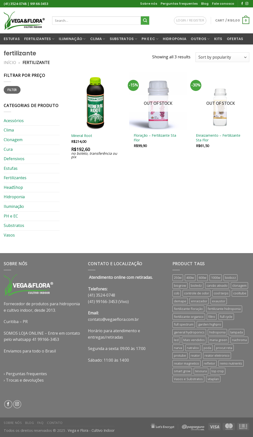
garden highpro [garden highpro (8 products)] (209, 324)
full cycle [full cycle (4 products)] (226, 316)
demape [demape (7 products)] (180, 301)
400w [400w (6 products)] (190, 277)
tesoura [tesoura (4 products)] (201, 371)
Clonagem (13, 139)
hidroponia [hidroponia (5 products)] (217, 332)
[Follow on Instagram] (246, 3)
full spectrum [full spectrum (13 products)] (183, 324)
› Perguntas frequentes (25, 373)
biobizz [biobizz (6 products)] (230, 277)
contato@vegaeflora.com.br (113, 319)
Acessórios (14, 120)
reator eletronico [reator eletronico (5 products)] (217, 355)
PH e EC (150, 38)
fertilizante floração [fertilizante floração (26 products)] (188, 308)
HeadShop (13, 187)
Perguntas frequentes (179, 3)
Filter (12, 90)
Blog (205, 3)
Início (10, 62)
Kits (218, 38)
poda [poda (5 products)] (207, 348)
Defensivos (14, 158)
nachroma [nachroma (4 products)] (239, 340)
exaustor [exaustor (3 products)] (218, 301)
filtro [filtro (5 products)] (211, 316)
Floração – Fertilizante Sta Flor (155, 137)
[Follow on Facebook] (242, 3)
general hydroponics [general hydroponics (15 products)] (189, 332)
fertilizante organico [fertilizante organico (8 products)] (189, 316)
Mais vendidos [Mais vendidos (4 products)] (194, 340)
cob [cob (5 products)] (176, 293)
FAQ (40, 423)
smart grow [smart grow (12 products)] (182, 371)
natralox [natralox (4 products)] (193, 348)
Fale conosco (223, 3)
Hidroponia (174, 38)
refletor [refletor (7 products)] (209, 363)
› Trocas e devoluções (24, 380)
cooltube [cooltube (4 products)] (239, 293)
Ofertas (235, 38)
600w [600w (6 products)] (202, 277)
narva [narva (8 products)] (178, 348)
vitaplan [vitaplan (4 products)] (213, 379)
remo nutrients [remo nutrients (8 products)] (231, 363)
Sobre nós (148, 3)
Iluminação (72, 38)
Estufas (12, 38)
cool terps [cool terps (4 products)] (221, 293)
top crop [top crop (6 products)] (217, 371)
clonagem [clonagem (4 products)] (239, 285)
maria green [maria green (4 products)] (218, 340)
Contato (55, 423)
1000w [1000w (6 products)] (215, 277)
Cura (8, 149)
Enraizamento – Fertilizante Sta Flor (218, 137)
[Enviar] (145, 20)
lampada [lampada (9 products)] (236, 332)
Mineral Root (81, 135)
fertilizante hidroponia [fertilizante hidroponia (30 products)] (224, 308)
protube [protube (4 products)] (180, 355)
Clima (97, 38)
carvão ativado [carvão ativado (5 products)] (217, 285)
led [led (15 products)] (176, 340)
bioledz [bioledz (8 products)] (196, 285)
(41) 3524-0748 (15, 4)
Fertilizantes (39, 38)
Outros (200, 38)
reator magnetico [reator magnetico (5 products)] (186, 363)
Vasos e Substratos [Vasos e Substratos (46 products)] (188, 379)
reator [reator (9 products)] (195, 355)
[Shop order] (222, 57)
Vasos (9, 235)
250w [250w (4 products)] (178, 277)
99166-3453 (39, 4)
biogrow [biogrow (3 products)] (180, 285)
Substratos (123, 38)
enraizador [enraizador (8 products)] (199, 301)
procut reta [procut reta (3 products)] (224, 348)
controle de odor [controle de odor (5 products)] (196, 293)
